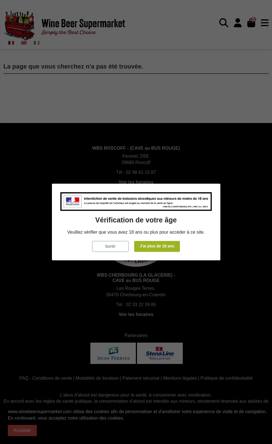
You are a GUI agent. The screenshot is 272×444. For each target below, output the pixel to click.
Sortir (110, 246)
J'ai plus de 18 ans (157, 246)
